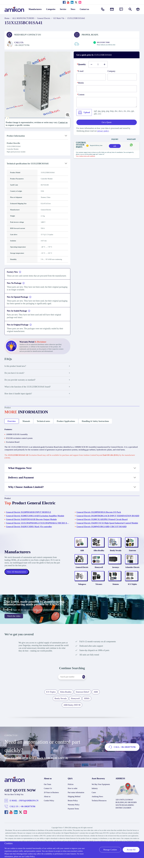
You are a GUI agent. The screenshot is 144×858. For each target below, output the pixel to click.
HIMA (86, 709)
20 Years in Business (51, 803)
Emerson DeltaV (82, 703)
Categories (50, 9)
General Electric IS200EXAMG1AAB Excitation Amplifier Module (35, 518)
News (73, 9)
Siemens (115, 595)
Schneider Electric (132, 575)
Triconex (98, 595)
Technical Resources (99, 811)
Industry (95, 799)
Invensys (115, 575)
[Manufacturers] (138, 9)
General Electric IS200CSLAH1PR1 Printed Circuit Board (101, 522)
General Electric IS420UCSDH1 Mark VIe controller (29, 529)
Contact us (84, 9)
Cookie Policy (49, 811)
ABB (82, 556)
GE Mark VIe (58, 18)
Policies (71, 795)
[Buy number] (98, 64)
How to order (72, 799)
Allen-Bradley (98, 556)
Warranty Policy (74, 816)
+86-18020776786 (27, 817)
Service (63, 9)
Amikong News (97, 807)
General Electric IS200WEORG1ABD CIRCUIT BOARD (101, 529)
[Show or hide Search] (130, 9)
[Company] (122, 77)
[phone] (106, 88)
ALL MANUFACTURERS (23, 18)
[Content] (106, 102)
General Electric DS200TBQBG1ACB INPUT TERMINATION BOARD (107, 518)
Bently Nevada (115, 556)
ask (114, 146)
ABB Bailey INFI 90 (72, 716)
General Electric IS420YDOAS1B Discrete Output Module (31, 522)
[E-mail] (91, 77)
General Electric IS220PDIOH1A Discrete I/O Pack (98, 515)
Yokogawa (82, 595)
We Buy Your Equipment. (101, 795)
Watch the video (13, 627)
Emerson (132, 556)
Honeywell (99, 575)
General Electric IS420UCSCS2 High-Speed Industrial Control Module (107, 526)
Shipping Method (74, 807)
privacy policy (103, 131)
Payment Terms (73, 820)
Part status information (76, 803)
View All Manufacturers (17, 578)
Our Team (47, 795)
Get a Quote (106, 122)
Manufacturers (35, 9)
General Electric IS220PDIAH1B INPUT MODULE (28, 515)
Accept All (131, 850)
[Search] (87, 688)
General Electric (43, 18)
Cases (94, 803)
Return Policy (73, 811)
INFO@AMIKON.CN (28, 811)
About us (47, 807)
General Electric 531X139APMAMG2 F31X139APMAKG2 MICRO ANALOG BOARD (37, 526)
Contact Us (48, 799)
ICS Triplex (132, 595)
